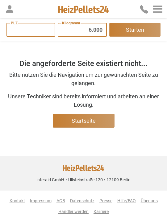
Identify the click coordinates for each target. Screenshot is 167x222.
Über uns (149, 200)
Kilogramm (71, 23)
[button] (10, 9)
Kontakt (17, 200)
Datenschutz (82, 200)
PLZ (14, 23)
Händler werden (73, 211)
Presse (105, 200)
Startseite (84, 120)
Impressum (41, 200)
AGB (60, 200)
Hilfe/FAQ (126, 200)
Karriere (101, 211)
